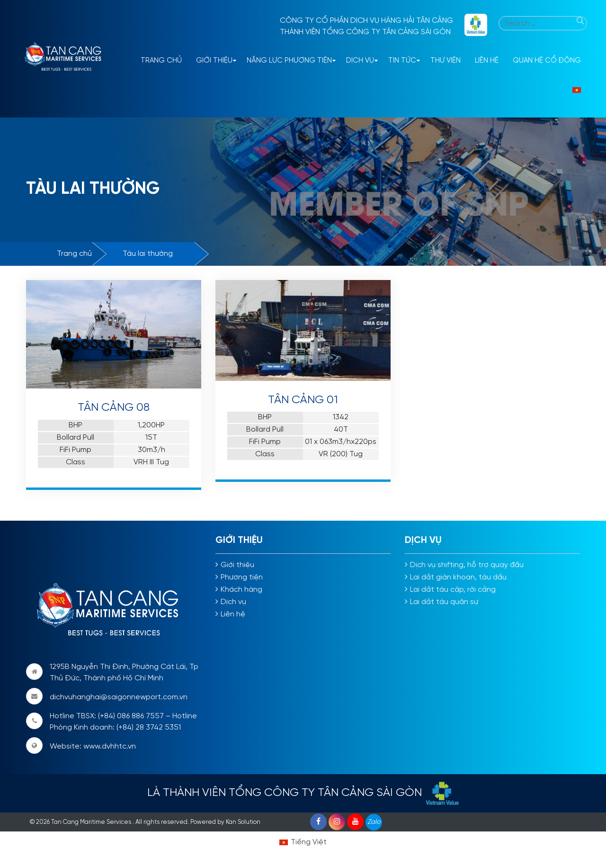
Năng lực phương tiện (289, 60)
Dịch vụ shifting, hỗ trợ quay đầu (467, 565)
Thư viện (445, 60)
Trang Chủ (161, 60)
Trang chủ (74, 254)
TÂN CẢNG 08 (114, 408)
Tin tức (402, 60)
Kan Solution (243, 822)
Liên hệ (487, 60)
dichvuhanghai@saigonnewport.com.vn (118, 697)
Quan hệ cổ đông (547, 60)
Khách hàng (241, 590)
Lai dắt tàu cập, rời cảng (453, 590)
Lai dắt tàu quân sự (444, 602)
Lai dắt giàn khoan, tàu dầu (458, 577)
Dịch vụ (360, 60)
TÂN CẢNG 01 (303, 400)
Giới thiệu (214, 60)
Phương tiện (242, 577)
